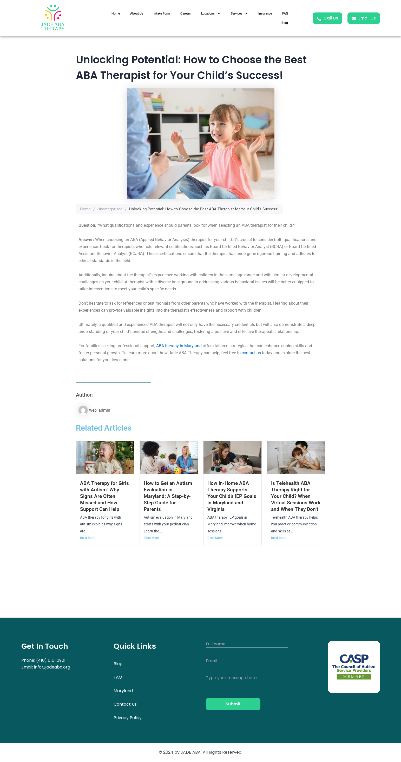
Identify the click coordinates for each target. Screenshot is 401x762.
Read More (87, 538)
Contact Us (125, 704)
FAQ (285, 13)
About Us (136, 13)
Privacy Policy (128, 718)
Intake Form (162, 13)
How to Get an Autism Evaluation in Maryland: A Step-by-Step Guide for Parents (168, 496)
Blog (284, 23)
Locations (210, 13)
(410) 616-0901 (50, 660)
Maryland (123, 691)
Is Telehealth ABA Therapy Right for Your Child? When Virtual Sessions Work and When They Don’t (295, 496)
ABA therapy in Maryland (179, 345)
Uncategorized (109, 209)
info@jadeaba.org (52, 667)
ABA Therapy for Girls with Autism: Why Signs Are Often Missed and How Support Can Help (104, 496)
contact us (251, 352)
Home (115, 13)
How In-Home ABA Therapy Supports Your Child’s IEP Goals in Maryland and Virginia (231, 496)
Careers (185, 13)
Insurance (265, 13)
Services (239, 13)
